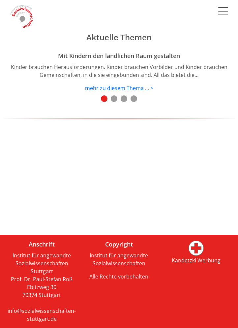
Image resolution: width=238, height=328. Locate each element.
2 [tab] (114, 98)
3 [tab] (124, 98)
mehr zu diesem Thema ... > (119, 88)
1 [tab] (104, 98)
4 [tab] (134, 98)
